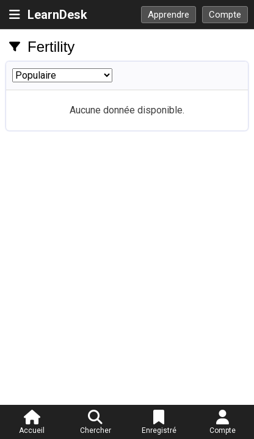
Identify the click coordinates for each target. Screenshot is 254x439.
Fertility (50, 46)
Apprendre (168, 14)
